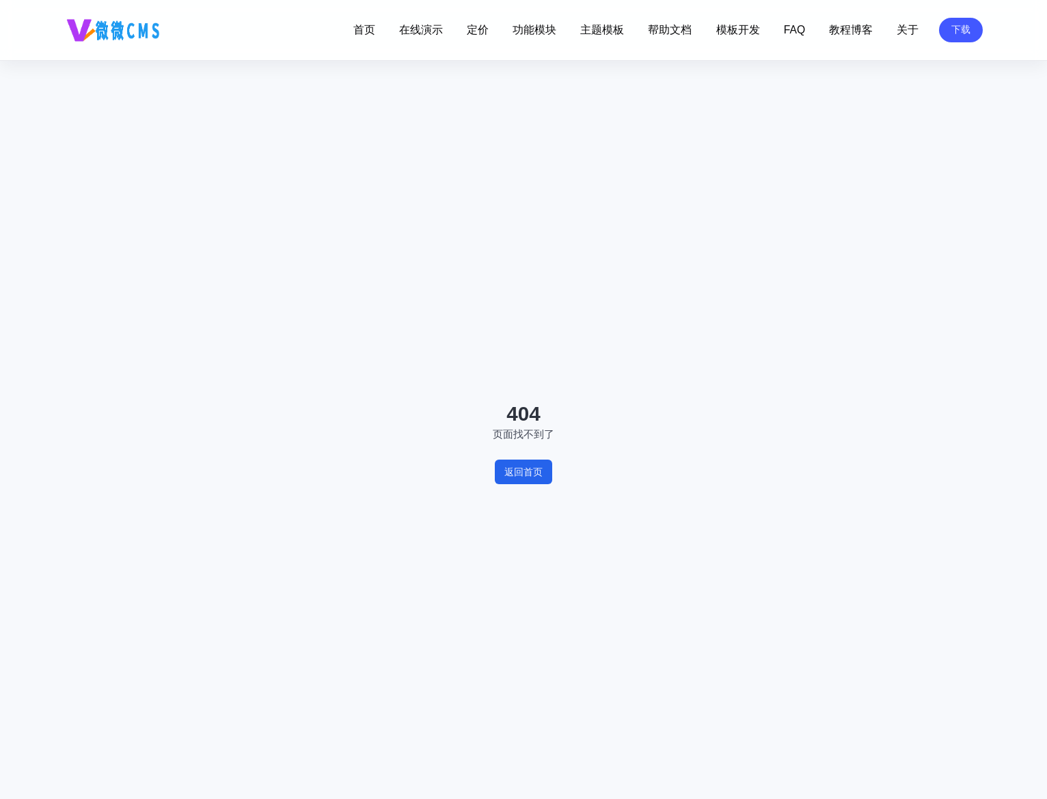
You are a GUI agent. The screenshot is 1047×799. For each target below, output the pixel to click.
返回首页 (523, 471)
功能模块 (534, 30)
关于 (908, 30)
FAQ (794, 30)
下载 (960, 29)
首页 (364, 30)
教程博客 (851, 30)
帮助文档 (670, 30)
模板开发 (738, 30)
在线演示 (421, 30)
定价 (478, 30)
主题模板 (602, 30)
